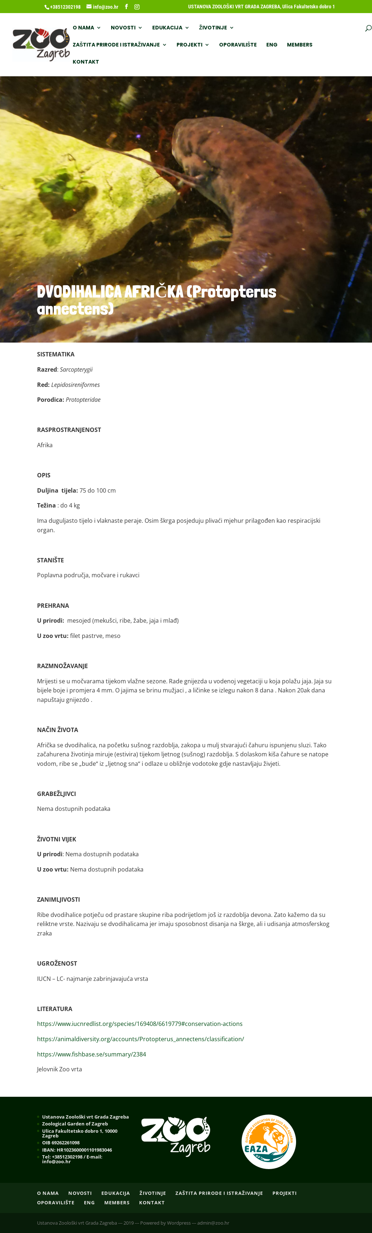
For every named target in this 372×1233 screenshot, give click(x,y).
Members (299, 45)
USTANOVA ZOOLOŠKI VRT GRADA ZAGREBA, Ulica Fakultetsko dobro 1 (261, 6)
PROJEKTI (189, 45)
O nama (83, 28)
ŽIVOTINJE (213, 28)
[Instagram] (137, 6)
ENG (272, 45)
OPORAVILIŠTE (238, 45)
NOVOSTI (123, 28)
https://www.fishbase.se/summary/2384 (91, 1054)
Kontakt (86, 62)
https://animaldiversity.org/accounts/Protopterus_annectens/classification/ (140, 1039)
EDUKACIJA (167, 28)
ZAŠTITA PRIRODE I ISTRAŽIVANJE (116, 45)
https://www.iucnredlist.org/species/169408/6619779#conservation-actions (140, 1024)
